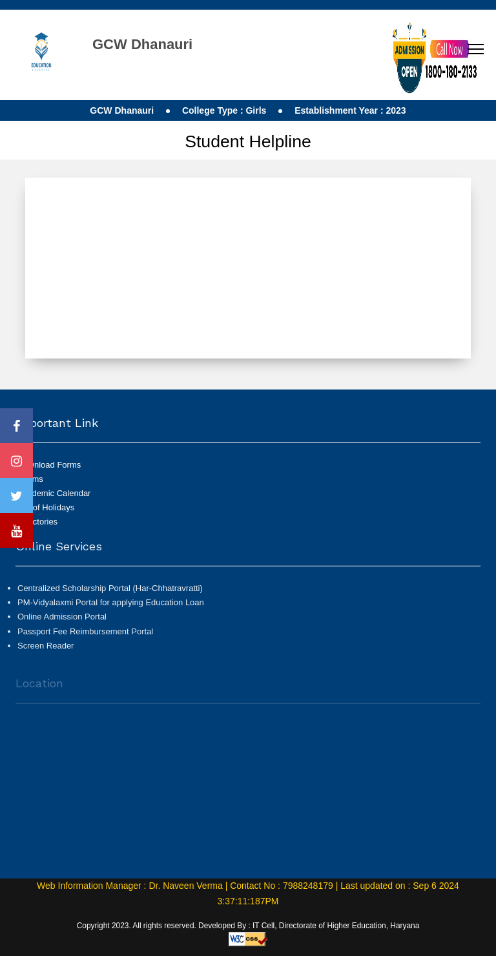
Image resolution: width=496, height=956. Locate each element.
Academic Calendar (53, 493)
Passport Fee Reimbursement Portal (85, 635)
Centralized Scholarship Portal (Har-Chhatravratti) (110, 593)
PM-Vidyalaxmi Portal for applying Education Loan (110, 607)
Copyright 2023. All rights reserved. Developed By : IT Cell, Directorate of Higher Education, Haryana (248, 925)
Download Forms (49, 465)
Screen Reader (45, 650)
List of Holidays (45, 507)
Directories (37, 521)
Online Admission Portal (62, 621)
